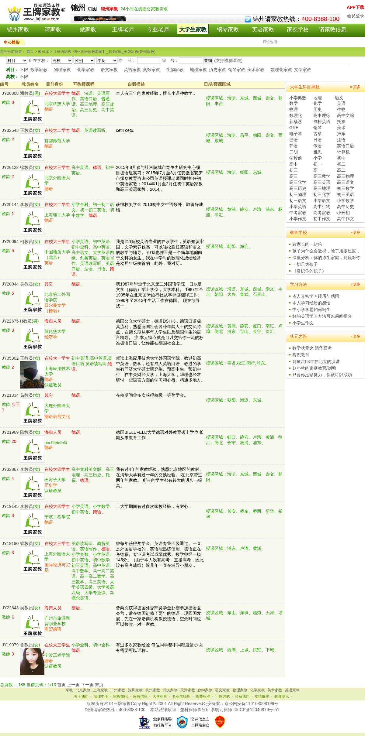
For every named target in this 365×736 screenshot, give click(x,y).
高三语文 (345, 182)
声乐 (341, 133)
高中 (293, 164)
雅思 (317, 151)
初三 (293, 170)
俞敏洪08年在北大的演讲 (316, 361)
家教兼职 (120, 696)
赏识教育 (300, 354)
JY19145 (10, 506)
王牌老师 (123, 29)
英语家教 (263, 29)
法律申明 (101, 696)
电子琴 (295, 133)
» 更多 (355, 87)
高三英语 (321, 182)
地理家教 (198, 69)
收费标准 (203, 696)
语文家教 (109, 69)
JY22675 (10, 321)
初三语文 (297, 200)
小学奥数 (297, 97)
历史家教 (217, 69)
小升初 (343, 212)
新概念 (295, 121)
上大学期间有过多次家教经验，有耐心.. (153, 506)
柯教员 (26, 241)
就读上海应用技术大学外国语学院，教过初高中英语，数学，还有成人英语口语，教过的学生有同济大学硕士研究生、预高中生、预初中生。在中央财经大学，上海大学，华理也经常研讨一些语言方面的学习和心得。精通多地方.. (159, 369)
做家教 (88, 29)
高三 (293, 176)
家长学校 (298, 29)
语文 (339, 97)
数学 (293, 103)
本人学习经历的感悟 (311, 302)
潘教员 (26, 93)
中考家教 (297, 212)
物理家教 (62, 69)
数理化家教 (281, 69)
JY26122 (10, 167)
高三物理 (345, 176)
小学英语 (297, 206)
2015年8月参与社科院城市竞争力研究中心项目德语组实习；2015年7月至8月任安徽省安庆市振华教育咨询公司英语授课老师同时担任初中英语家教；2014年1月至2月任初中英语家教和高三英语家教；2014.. (159, 178)
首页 (61, 684)
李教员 (26, 204)
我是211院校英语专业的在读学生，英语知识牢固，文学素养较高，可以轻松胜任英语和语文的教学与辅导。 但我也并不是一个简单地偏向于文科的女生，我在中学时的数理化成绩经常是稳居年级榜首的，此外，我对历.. (160, 252)
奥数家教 (151, 69)
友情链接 (262, 696)
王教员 (26, 130)
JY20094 (10, 241)
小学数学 (345, 200)
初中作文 (321, 218)
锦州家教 (18, 29)
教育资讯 (281, 696)
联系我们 (242, 696)
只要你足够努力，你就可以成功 (322, 374)
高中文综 (345, 115)
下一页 (87, 684)
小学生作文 (303, 322)
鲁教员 (26, 644)
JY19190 (10, 543)
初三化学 (321, 194)
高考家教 (321, 212)
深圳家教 (135, 690)
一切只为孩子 (305, 264)
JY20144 (10, 204)
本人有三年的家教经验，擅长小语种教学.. (155, 93)
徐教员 (26, 167)
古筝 (317, 133)
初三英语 (345, 194)
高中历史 (345, 206)
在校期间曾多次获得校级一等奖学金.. (151, 395)
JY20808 (10, 93)
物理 (293, 109)
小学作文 (297, 218)
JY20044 (10, 284)
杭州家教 (152, 690)
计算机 (343, 151)
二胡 (293, 151)
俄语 (317, 145)
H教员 (26, 321)
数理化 (295, 115)
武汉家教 (170, 690)
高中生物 (321, 206)
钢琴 (317, 127)
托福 (341, 121)
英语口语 (345, 145)
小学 (317, 158)
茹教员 (26, 395)
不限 (24, 69)
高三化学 (297, 182)
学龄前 (295, 158)
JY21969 (10, 432)
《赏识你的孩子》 (309, 271)
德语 (293, 139)
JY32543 (10, 130)
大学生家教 (193, 29)
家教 (69, 690)
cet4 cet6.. (126, 130)
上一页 (73, 684)
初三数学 (345, 188)
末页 (99, 684)
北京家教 (83, 690)
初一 (317, 164)
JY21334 (10, 395)
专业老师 (158, 29)
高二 (341, 170)
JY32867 (10, 469)
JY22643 (10, 607)
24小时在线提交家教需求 (144, 8)
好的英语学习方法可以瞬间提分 (322, 316)
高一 (317, 170)
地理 (317, 97)
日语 (317, 139)
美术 (341, 127)
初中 (341, 158)
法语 (341, 139)
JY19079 (10, 644)
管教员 (26, 543)
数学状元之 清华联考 (312, 348)
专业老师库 (181, 696)
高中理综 (321, 115)
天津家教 (187, 690)
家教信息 (140, 696)
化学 (317, 103)
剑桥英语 (321, 121)
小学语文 (321, 200)
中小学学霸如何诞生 (311, 309)
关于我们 (81, 696)
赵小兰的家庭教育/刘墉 (314, 368)
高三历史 (297, 188)
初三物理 (297, 194)
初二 (341, 164)
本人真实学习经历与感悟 (315, 296)
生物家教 (174, 69)
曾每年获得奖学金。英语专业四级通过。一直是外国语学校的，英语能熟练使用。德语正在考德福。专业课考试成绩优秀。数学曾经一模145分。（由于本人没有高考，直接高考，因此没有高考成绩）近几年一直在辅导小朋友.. (160, 554)
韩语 (293, 145)
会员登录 (355, 15)
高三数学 (321, 176)
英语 (341, 103)
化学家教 (85, 69)
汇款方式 (222, 696)
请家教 (53, 29)
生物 (341, 109)
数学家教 (38, 69)
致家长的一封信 (307, 244)
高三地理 (321, 188)
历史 (317, 109)
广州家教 (117, 690)
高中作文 (345, 218)
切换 (92, 8)
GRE (293, 127)
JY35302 (10, 358)
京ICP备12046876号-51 (256, 709)
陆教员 (26, 432)
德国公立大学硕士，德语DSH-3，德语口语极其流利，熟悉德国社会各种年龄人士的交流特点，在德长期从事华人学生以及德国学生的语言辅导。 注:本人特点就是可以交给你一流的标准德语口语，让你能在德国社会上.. (159, 332)
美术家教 (255, 69)
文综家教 (302, 69)
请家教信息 (332, 29)
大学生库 (160, 696)
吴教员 (26, 284)
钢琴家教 (228, 29)
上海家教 (100, 690)
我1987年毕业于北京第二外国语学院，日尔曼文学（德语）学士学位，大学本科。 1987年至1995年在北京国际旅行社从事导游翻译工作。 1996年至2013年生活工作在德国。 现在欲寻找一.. (159, 295)
